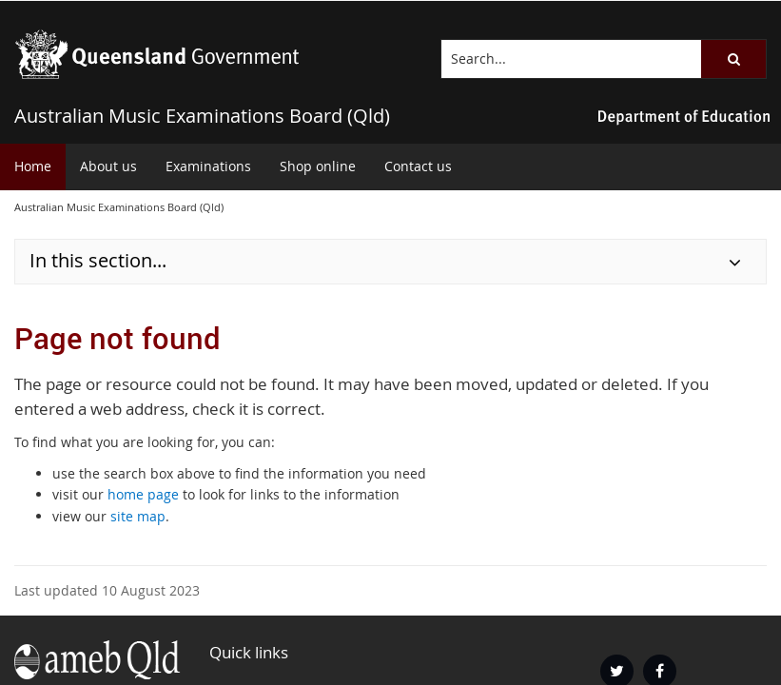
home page (143, 494)
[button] (733, 59)
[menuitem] (33, 167)
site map (138, 516)
